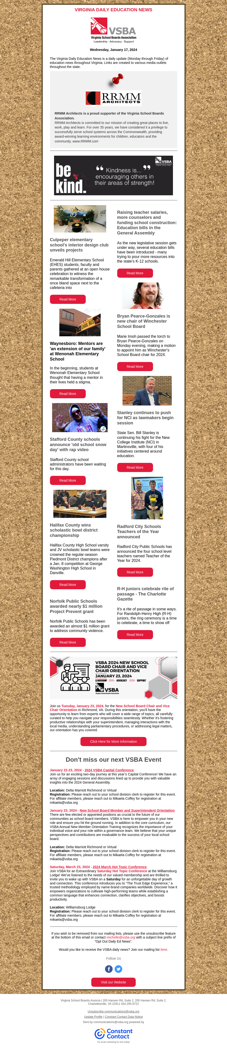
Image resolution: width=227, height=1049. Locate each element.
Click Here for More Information (113, 741)
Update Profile (93, 1016)
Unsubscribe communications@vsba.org (113, 1011)
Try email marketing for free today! (113, 1042)
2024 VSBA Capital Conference (109, 770)
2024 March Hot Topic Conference (120, 867)
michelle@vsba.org (121, 937)
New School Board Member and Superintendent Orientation (127, 810)
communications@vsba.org (110, 1022)
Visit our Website (113, 982)
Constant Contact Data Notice (124, 1016)
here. (164, 949)
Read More (68, 299)
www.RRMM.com (85, 141)
